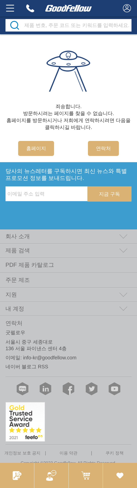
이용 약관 (69, 453)
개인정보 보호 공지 (22, 453)
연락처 (103, 148)
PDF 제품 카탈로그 (29, 265)
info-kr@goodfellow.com (49, 357)
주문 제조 (17, 280)
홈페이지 (36, 148)
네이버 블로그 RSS (26, 366)
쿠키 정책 (114, 453)
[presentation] (33, 209)
